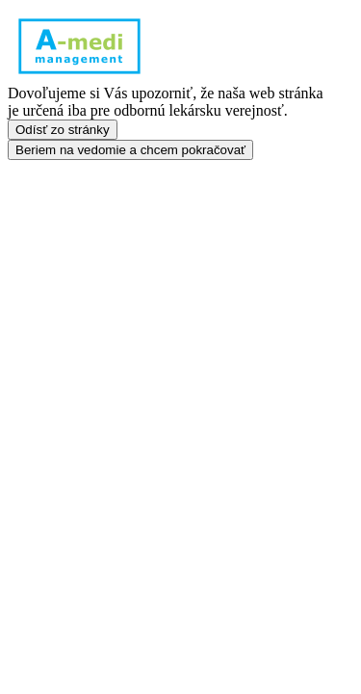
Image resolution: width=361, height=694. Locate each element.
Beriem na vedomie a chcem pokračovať (130, 150)
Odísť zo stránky (62, 129)
